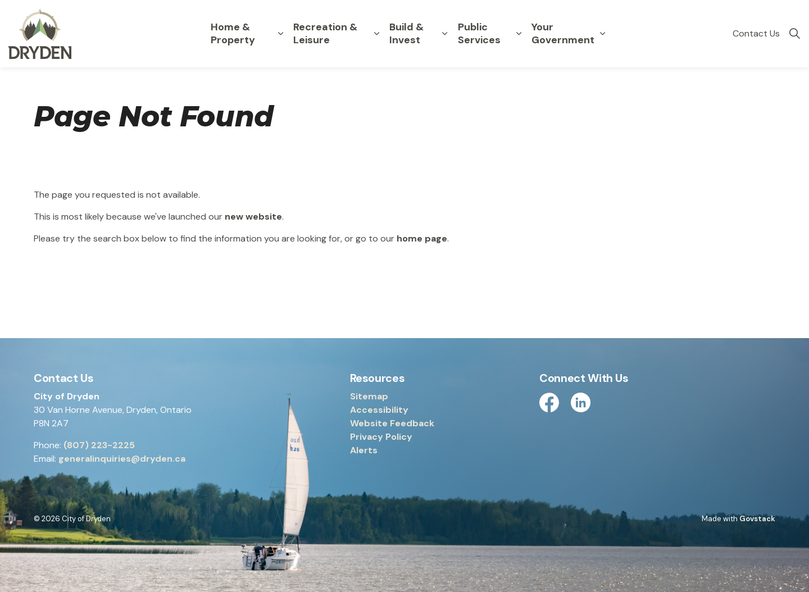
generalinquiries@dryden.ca (121, 459)
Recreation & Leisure (325, 33)
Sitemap (369, 396)
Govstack (757, 518)
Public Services (479, 33)
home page (422, 238)
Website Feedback (392, 423)
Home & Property (233, 33)
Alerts (364, 450)
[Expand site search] (794, 34)
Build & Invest (406, 33)
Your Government (562, 33)
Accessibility (379, 410)
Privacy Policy (381, 437)
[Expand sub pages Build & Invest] (444, 33)
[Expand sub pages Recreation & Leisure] (376, 33)
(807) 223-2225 (99, 445)
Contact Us (756, 33)
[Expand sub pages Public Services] (518, 33)
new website (253, 216)
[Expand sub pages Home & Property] (280, 33)
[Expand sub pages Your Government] (602, 33)
